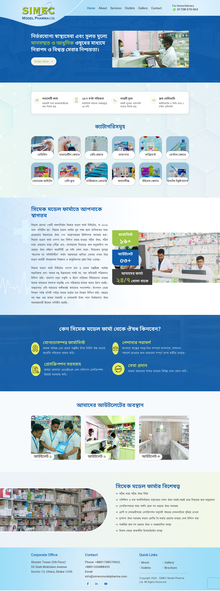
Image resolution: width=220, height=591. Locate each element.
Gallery (143, 8)
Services (115, 8)
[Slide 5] (157, 65)
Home (91, 8)
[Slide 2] (149, 65)
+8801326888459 (97, 567)
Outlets (130, 8)
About (103, 8)
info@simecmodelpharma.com (106, 577)
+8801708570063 (107, 562)
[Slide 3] (152, 65)
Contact (156, 8)
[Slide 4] (154, 65)
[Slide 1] (144, 65)
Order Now (44, 62)
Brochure (171, 568)
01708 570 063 (187, 9)
